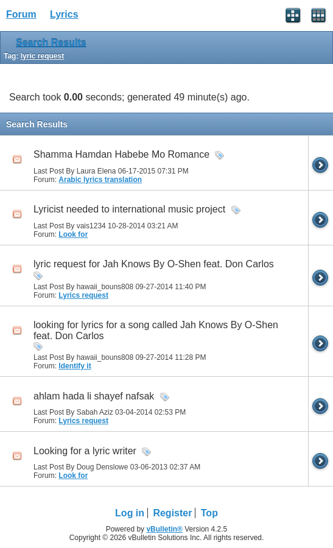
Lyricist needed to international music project (129, 209)
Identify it (74, 366)
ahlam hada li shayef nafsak (93, 396)
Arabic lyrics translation (100, 179)
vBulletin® (164, 529)
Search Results (51, 43)
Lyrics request (83, 295)
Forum (21, 14)
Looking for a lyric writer (84, 451)
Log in (129, 513)
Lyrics (64, 14)
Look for (73, 234)
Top (209, 513)
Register (172, 513)
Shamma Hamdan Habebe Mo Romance (121, 154)
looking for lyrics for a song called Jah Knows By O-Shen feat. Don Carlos (155, 330)
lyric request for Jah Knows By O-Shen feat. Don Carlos (153, 264)
